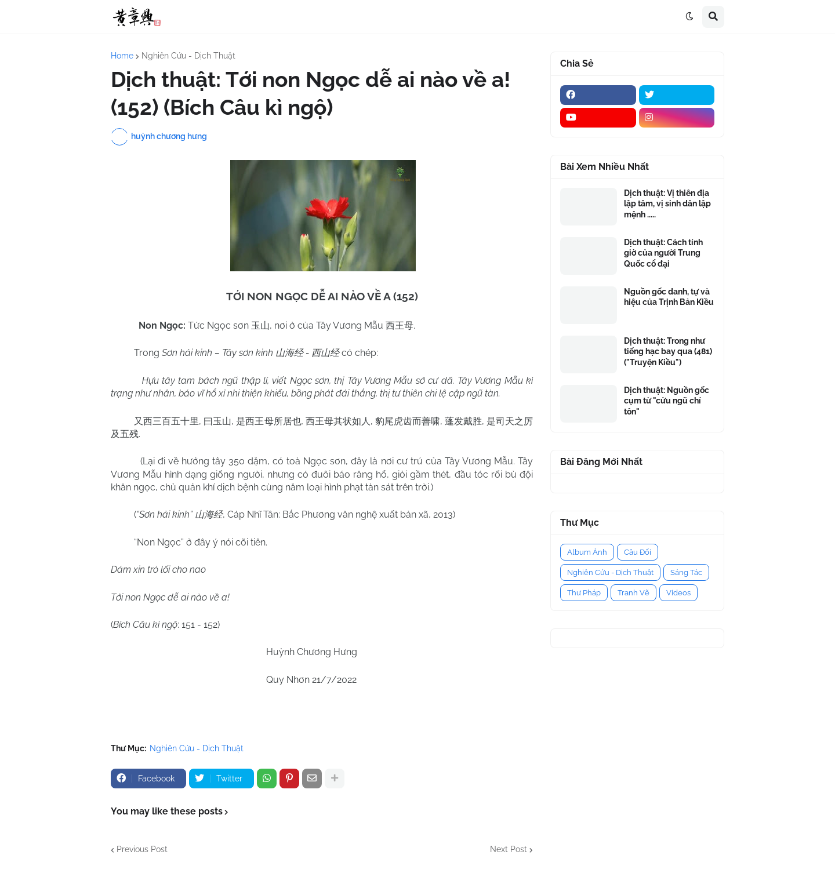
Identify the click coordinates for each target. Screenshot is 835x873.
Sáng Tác (686, 572)
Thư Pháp (584, 592)
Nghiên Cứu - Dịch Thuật (188, 56)
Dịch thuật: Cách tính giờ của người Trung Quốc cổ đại (663, 253)
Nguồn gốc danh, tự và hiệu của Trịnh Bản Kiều (669, 297)
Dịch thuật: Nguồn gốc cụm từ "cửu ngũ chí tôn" (666, 400)
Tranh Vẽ (633, 592)
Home (122, 56)
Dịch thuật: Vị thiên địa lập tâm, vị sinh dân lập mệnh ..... (667, 203)
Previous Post (142, 849)
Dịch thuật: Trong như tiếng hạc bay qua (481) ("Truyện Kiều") (668, 351)
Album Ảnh (587, 552)
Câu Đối (637, 552)
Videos (678, 592)
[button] (689, 17)
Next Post (508, 849)
